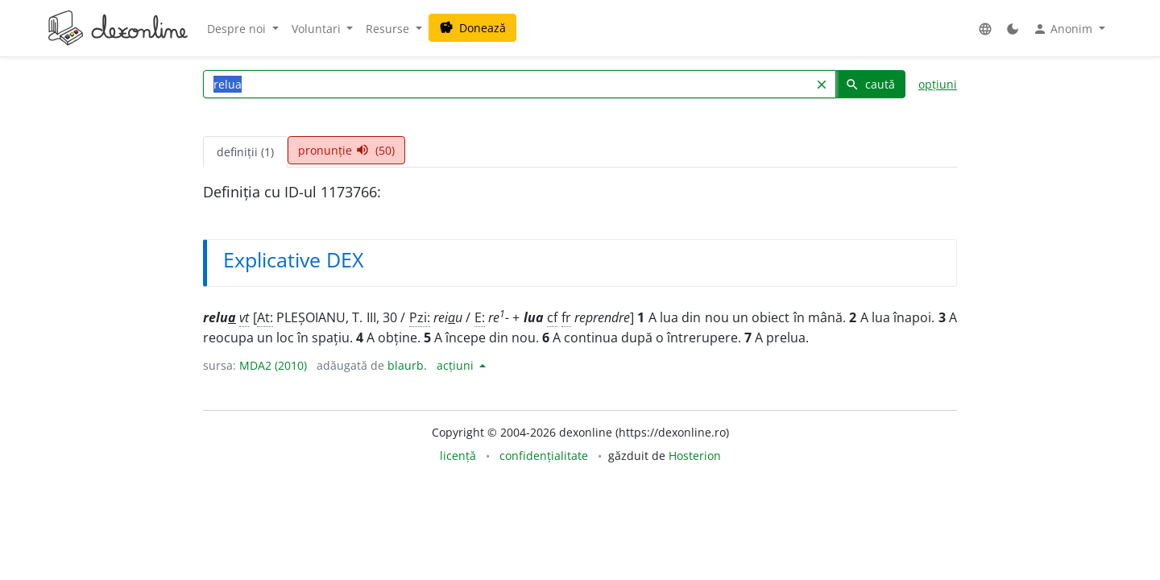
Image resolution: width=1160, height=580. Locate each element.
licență (458, 455)
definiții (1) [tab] (245, 152)
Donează (472, 27)
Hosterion (695, 455)
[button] (985, 29)
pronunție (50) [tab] (346, 150)
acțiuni (457, 365)
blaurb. (407, 365)
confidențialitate (543, 455)
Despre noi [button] (238, 28)
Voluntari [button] (318, 28)
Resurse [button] (389, 28)
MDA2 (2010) (273, 365)
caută (870, 84)
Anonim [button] (1064, 29)
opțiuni (937, 84)
